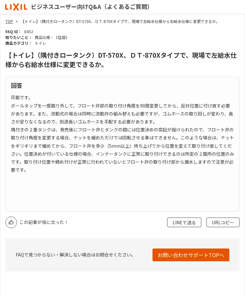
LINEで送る (184, 222)
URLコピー (223, 222)
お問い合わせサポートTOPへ (191, 255)
